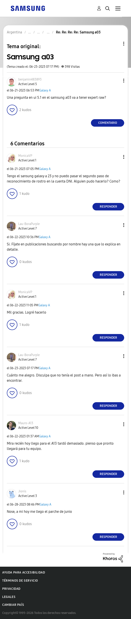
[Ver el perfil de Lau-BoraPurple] (29, 224)
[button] (116, 80)
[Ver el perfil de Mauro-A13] (25, 423)
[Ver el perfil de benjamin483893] (30, 79)
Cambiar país (13, 605)
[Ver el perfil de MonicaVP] (25, 156)
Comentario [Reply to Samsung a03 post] (107, 123)
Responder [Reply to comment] (108, 206)
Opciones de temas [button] (116, 43)
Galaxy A (45, 90)
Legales (8, 597)
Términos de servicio (20, 580)
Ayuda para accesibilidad (23, 572)
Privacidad (11, 589)
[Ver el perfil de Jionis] (22, 491)
